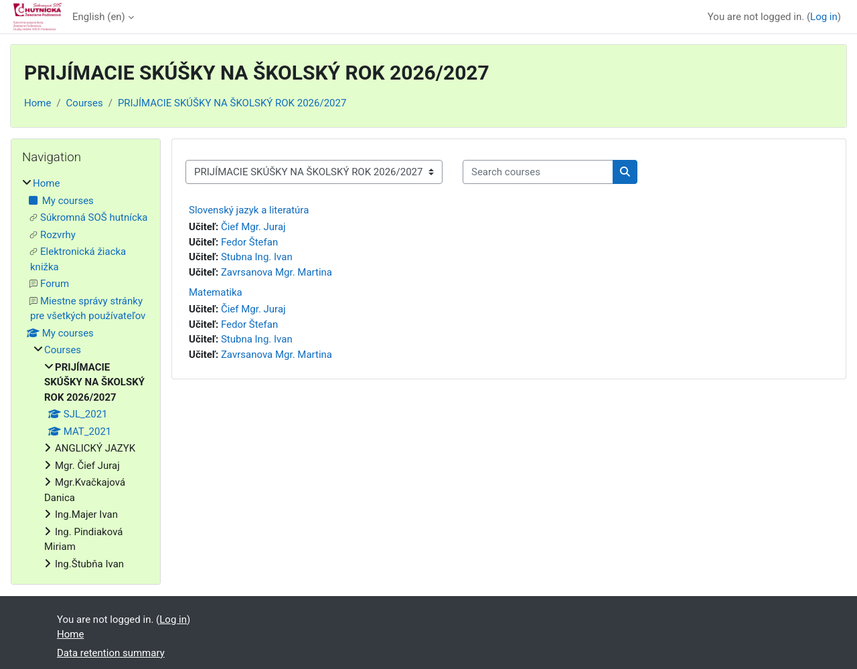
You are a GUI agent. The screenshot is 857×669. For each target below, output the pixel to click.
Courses (84, 103)
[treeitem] (85, 373)
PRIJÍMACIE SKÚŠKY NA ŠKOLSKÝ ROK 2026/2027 (232, 103)
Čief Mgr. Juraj (253, 227)
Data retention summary (111, 653)
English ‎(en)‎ (98, 17)
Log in (824, 17)
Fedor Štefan (249, 242)
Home (37, 103)
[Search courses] (538, 172)
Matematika (215, 292)
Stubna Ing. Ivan (257, 257)
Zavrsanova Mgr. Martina (276, 272)
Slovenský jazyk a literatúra (249, 210)
